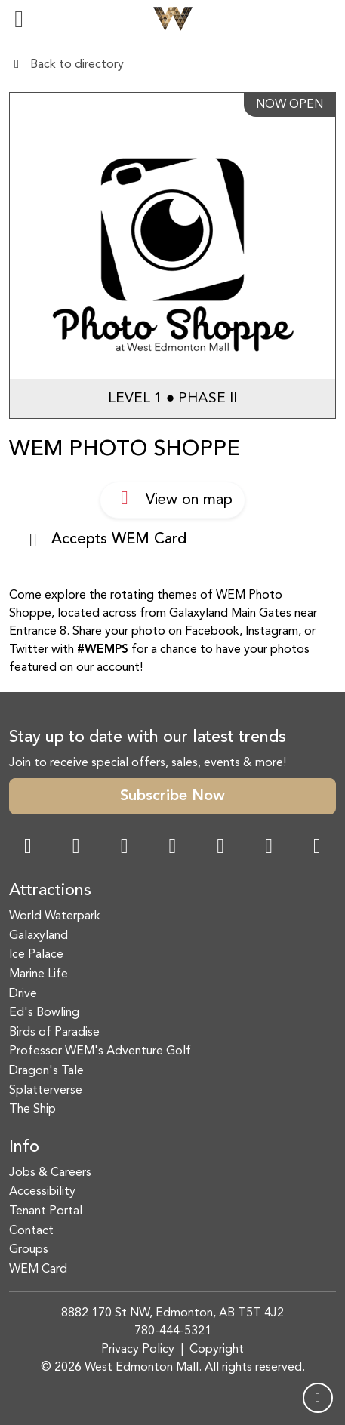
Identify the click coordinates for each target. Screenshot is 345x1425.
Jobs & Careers (50, 1173)
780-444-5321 (172, 1331)
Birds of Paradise (54, 1032)
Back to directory (77, 65)
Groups (28, 1250)
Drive (23, 994)
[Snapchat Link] (124, 848)
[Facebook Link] (28, 848)
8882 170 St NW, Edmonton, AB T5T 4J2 (172, 1313)
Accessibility (42, 1192)
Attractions (50, 891)
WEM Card (38, 1269)
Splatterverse (45, 1091)
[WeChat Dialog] (220, 848)
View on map (172, 498)
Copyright (216, 1349)
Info (24, 1148)
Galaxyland (38, 936)
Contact (31, 1231)
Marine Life (38, 974)
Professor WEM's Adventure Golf (100, 1051)
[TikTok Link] (269, 848)
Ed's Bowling (44, 1013)
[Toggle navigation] (19, 19)
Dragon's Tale (46, 1071)
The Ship (32, 1109)
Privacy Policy (137, 1349)
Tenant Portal (45, 1211)
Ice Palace (36, 955)
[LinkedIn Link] (317, 848)
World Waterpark (54, 916)
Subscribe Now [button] (172, 796)
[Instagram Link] (76, 848)
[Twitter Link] (172, 848)
